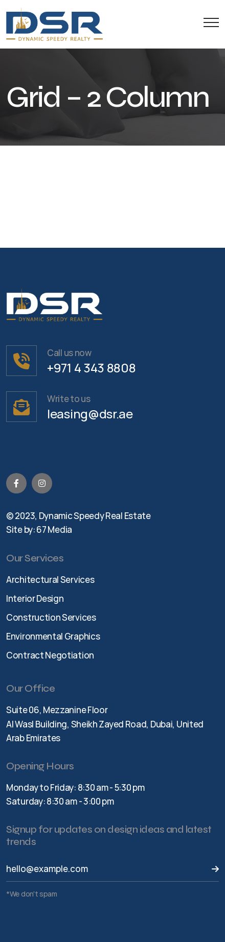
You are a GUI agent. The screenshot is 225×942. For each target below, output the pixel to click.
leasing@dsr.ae (90, 413)
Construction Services (51, 617)
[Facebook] (16, 483)
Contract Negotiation (50, 655)
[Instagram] (42, 483)
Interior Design (35, 598)
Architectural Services (50, 579)
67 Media (54, 529)
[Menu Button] (208, 24)
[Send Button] (209, 869)
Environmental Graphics (53, 636)
